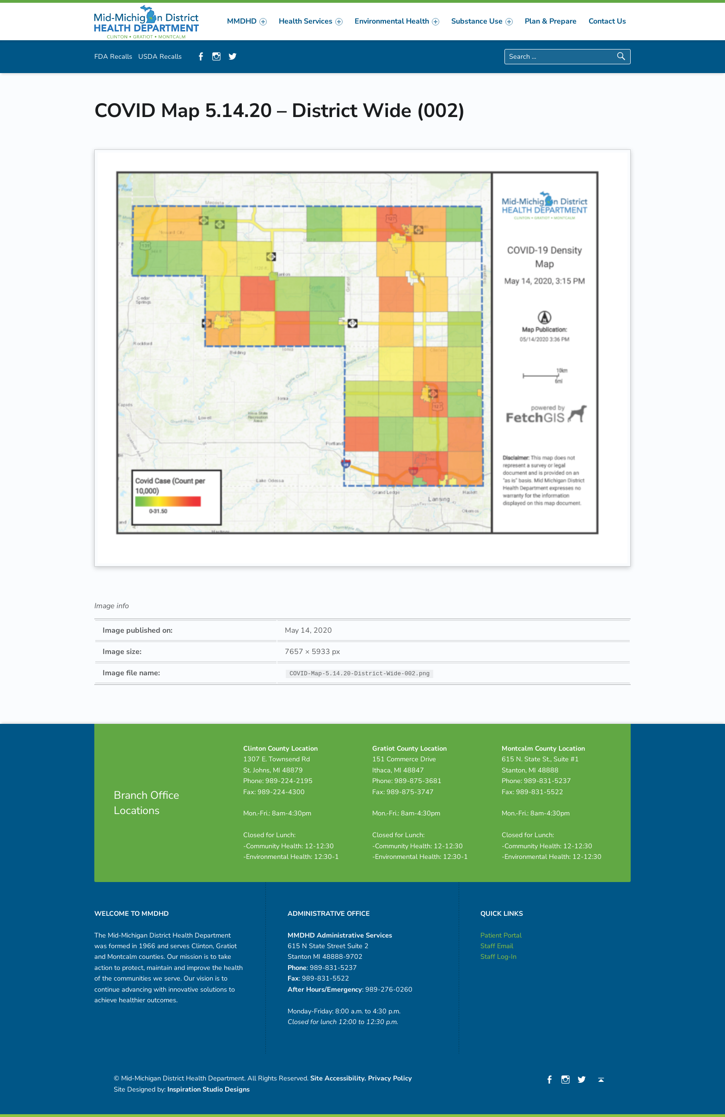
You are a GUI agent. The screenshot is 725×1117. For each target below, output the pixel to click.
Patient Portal (501, 935)
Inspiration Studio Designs (208, 1089)
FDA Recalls (113, 56)
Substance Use (482, 21)
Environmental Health (397, 21)
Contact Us (607, 21)
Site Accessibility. (338, 1078)
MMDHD (247, 21)
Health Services (311, 21)
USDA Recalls (160, 56)
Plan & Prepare (551, 21)
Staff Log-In (498, 956)
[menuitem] (246, 21)
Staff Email (496, 945)
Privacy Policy (390, 1078)
